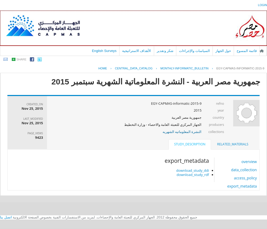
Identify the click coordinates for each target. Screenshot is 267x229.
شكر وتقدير (165, 51)
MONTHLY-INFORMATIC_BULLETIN (184, 68)
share (21, 59)
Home (102, 68)
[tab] (232, 144)
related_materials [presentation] (232, 144)
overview (249, 161)
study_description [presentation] (189, 144)
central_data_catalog (134, 68)
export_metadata (242, 186)
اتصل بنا (6, 217)
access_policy (245, 177)
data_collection (244, 169)
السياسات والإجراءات (194, 51)
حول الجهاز (223, 51)
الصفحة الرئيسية (262, 51)
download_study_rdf (193, 174)
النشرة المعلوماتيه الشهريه (182, 131)
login (262, 5)
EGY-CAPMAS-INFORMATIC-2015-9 (240, 68)
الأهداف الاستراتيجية (136, 51)
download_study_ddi (192, 170)
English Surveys (104, 51)
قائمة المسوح (247, 51)
